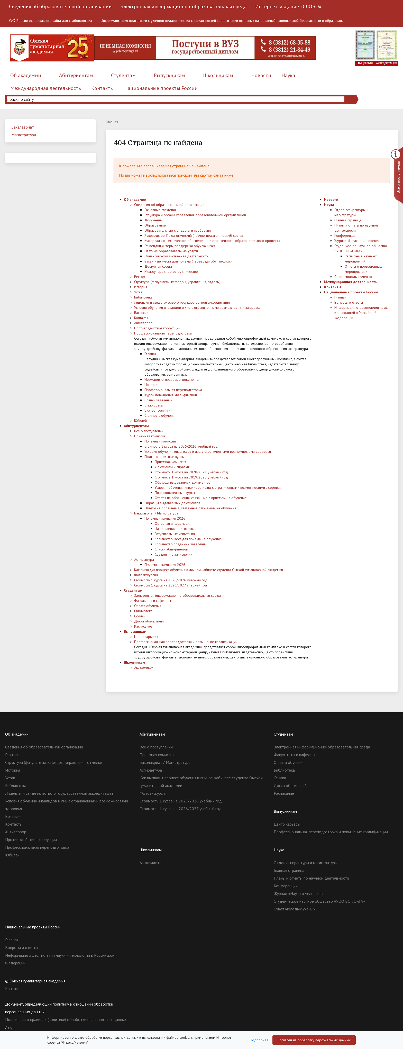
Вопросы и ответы (348, 302)
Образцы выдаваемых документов (182, 482)
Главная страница (348, 220)
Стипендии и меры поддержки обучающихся (179, 245)
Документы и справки (172, 467)
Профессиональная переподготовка (163, 333)
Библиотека (143, 297)
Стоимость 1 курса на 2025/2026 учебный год (181, 446)
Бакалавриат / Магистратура (156, 513)
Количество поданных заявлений (181, 544)
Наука (288, 75)
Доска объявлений (149, 621)
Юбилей (140, 420)
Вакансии (141, 312)
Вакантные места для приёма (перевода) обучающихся (188, 261)
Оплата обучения (147, 605)
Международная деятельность (45, 88)
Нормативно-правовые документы (171, 379)
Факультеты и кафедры (152, 600)
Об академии (25, 75)
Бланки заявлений (158, 400)
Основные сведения (160, 209)
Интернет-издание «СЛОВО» (288, 6)
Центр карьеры (146, 636)
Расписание (143, 626)
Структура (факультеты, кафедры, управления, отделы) (177, 281)
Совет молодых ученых (353, 276)
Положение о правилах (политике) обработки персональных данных (66, 1019)
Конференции (345, 235)
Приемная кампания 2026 (164, 518)
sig (10, 1027)
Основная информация (173, 523)
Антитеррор (143, 323)
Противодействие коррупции (157, 328)
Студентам (123, 75)
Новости (261, 75)
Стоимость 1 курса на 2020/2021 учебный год (191, 472)
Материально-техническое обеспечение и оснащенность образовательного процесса (212, 240)
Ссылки (139, 616)
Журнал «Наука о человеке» (357, 240)
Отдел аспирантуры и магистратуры (305, 862)
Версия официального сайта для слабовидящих (50, 20)
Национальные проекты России (161, 88)
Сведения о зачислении (173, 554)
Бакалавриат (22, 127)
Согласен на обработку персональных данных (314, 1040)
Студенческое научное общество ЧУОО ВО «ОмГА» (319, 901)
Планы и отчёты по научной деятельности (311, 878)
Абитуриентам (76, 75)
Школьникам (218, 75)
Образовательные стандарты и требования (178, 230)
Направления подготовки (175, 528)
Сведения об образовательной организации (60, 6)
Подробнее (259, 1040)
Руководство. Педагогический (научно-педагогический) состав (193, 235)
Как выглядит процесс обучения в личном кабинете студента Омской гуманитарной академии (208, 569)
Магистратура (23, 134)
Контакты (102, 88)
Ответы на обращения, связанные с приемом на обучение (201, 497)
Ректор (139, 276)
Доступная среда (158, 266)
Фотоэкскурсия (146, 575)
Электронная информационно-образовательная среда (183, 6)
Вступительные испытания (175, 533)
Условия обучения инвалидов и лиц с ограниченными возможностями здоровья (197, 307)
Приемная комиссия (150, 436)
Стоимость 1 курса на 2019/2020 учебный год (191, 477)
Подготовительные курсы (164, 456)
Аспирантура (144, 559)
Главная (150, 353)
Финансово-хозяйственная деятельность (176, 256)
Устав (138, 292)
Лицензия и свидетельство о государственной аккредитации (182, 302)
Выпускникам (169, 75)
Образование (155, 225)
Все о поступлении (148, 431)
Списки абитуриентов (171, 549)
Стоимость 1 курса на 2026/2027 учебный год (170, 585)
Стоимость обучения (160, 415)
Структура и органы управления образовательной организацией (195, 215)
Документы (153, 220)
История (140, 287)
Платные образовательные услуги (171, 251)
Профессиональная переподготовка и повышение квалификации (185, 641)
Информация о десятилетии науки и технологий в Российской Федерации (361, 312)
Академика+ (143, 667)
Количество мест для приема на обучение (188, 539)
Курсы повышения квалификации (170, 395)
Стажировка (153, 405)
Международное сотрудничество (171, 271)
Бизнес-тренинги (157, 410)
